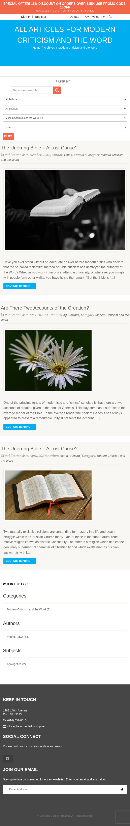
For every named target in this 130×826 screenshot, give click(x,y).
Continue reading (19, 286)
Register (40, 16)
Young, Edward (74, 154)
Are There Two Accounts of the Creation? (45, 308)
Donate (74, 16)
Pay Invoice (91, 16)
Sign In (26, 16)
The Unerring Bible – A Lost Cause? (39, 147)
